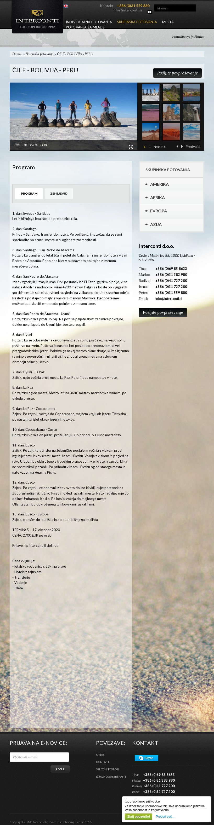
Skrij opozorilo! (138, 816)
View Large (131, 147)
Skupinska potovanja (40, 54)
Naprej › (160, 147)
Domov (17, 54)
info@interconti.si (127, 10)
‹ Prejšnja (177, 146)
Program (29, 193)
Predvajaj (193, 146)
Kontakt (102, 762)
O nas (100, 754)
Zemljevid (58, 193)
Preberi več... (165, 816)
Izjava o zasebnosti (111, 776)
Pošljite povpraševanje (177, 73)
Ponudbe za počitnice (188, 37)
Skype (146, 758)
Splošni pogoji (107, 769)
